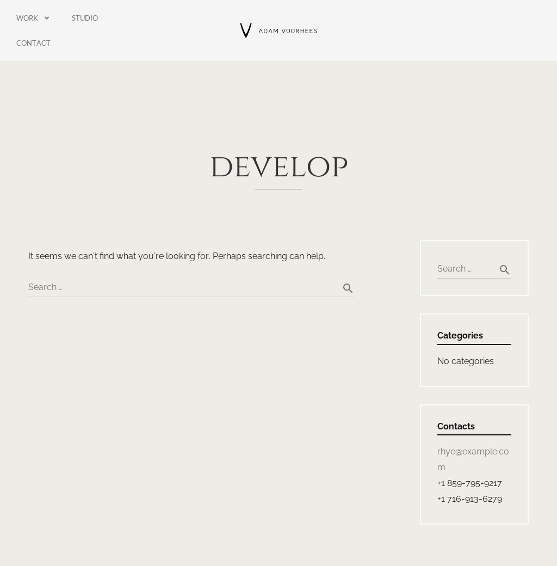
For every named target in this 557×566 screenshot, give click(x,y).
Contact (33, 43)
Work (33, 18)
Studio (85, 18)
